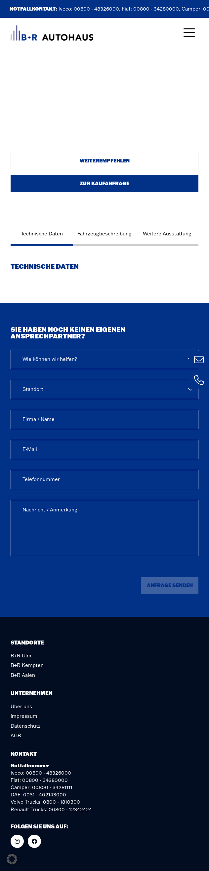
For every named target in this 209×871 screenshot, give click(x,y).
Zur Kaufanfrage (104, 183)
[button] (12, 859)
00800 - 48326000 (97, 9)
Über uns (21, 706)
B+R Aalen (23, 675)
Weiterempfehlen (105, 160)
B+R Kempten (27, 665)
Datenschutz (26, 726)
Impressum (24, 716)
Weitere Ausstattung (167, 233)
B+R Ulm (21, 655)
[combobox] (105, 359)
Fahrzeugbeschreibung (104, 233)
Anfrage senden (170, 585)
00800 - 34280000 (157, 9)
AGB (16, 735)
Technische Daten (42, 233)
